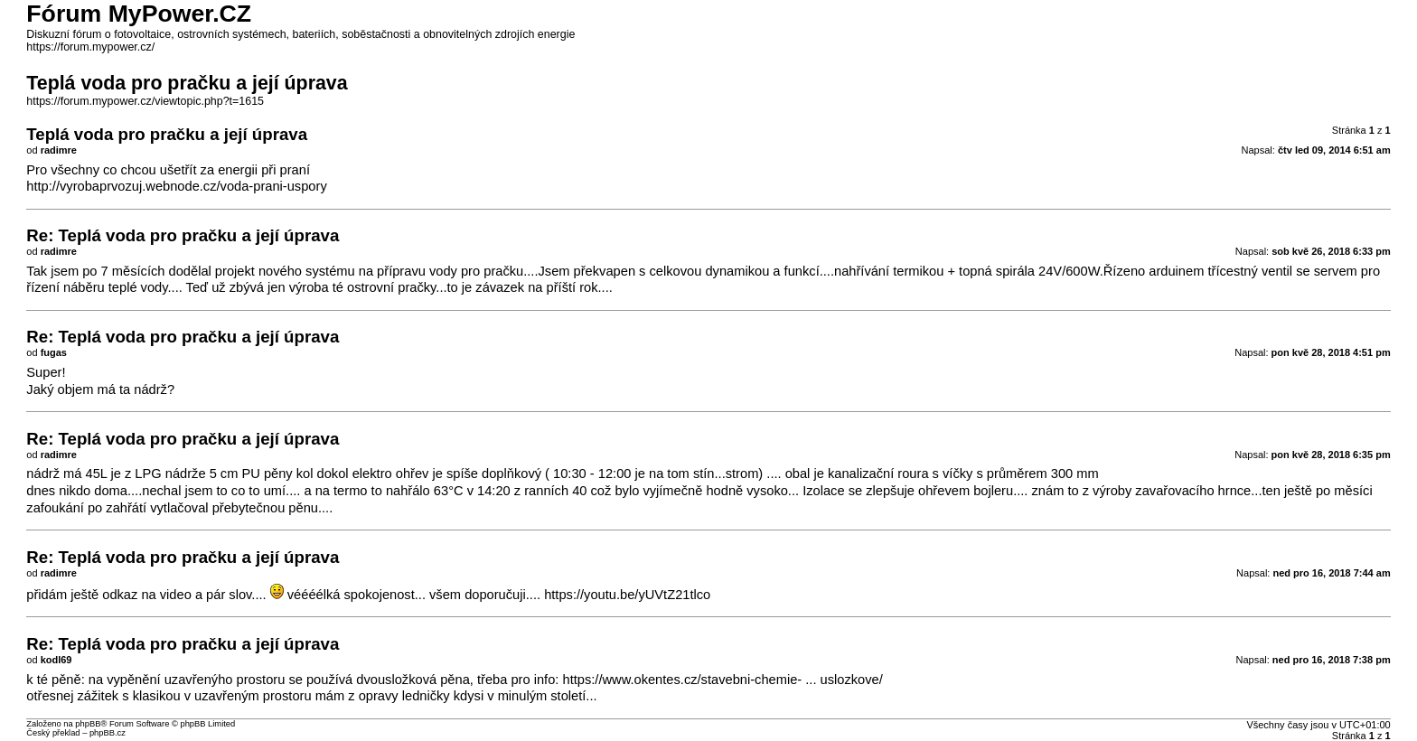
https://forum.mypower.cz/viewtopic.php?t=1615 (145, 101)
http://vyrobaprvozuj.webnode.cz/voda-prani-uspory (176, 186)
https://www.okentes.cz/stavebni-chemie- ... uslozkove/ (722, 679)
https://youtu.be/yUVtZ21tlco (627, 594)
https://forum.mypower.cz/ (90, 47)
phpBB (87, 723)
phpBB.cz (107, 732)
